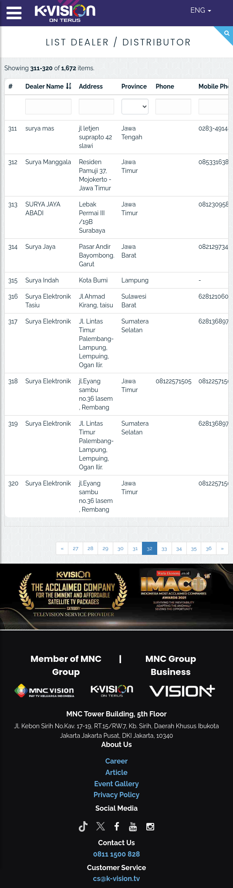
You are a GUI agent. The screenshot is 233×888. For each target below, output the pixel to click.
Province (134, 86)
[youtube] (133, 826)
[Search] (223, 36)
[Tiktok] (83, 826)
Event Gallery (116, 784)
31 (135, 548)
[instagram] (150, 826)
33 (164, 548)
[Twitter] (100, 826)
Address (91, 86)
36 (209, 548)
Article (116, 772)
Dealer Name (44, 86)
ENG (200, 10)
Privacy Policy (116, 795)
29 (105, 548)
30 (121, 548)
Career (116, 761)
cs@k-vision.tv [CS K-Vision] (116, 878)
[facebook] (116, 826)
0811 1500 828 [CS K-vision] (116, 854)
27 (75, 548)
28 (90, 548)
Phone (164, 86)
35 (194, 548)
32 (149, 548)
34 (179, 548)
